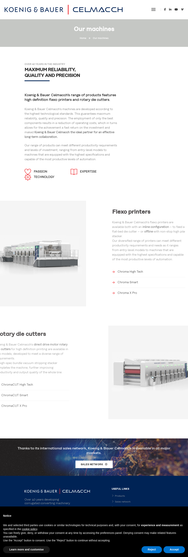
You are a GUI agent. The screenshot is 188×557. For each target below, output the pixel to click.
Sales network (94, 448)
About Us (103, 498)
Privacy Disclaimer (109, 504)
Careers (103, 493)
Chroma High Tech (169, 253)
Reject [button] (152, 549)
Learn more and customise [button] (26, 549)
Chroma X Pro (166, 275)
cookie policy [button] (29, 529)
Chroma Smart (166, 264)
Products (103, 481)
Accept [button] (174, 549)
